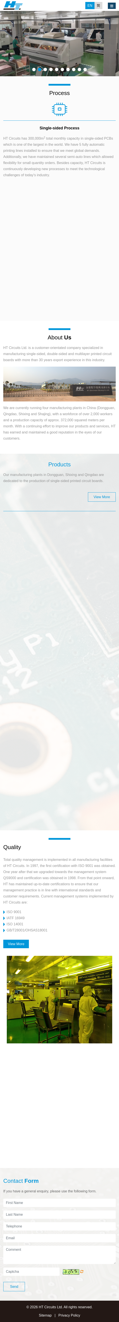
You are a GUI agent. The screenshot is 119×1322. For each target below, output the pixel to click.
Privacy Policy (69, 1315)
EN (90, 5)
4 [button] (51, 70)
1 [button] (34, 70)
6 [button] (62, 70)
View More (102, 497)
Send (14, 1286)
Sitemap (45, 1315)
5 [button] (56, 70)
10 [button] (85, 70)
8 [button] (74, 70)
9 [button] (79, 70)
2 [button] (39, 70)
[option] (59, 43)
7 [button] (68, 70)
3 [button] (45, 70)
